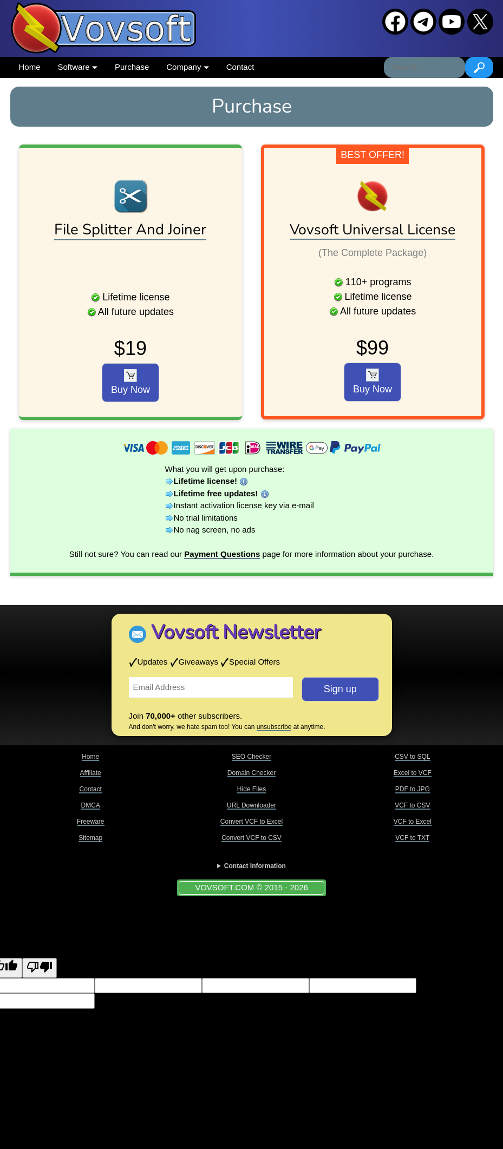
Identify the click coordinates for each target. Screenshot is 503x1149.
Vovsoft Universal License (372, 229)
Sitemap (90, 838)
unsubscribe (274, 727)
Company (187, 66)
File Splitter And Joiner (130, 229)
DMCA (90, 805)
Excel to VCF (413, 773)
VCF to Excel (413, 821)
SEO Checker (251, 756)
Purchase (132, 66)
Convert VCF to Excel (251, 821)
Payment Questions (222, 554)
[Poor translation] (39, 968)
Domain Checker (251, 773)
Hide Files (251, 789)
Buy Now (130, 382)
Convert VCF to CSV (251, 838)
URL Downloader (251, 805)
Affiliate (90, 773)
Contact (240, 66)
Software (77, 66)
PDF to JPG (412, 789)
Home (30, 66)
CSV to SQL (412, 756)
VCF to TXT (412, 838)
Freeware (90, 821)
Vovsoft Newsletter (236, 632)
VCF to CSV (412, 805)
